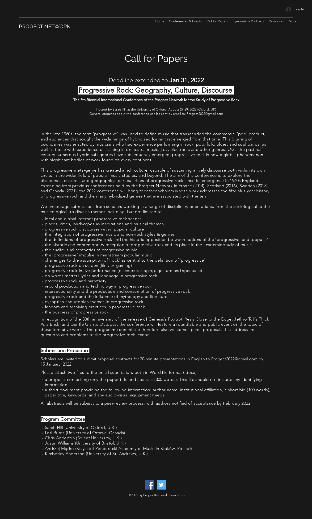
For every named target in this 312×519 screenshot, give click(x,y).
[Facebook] (149, 485)
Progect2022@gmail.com (205, 113)
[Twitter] (161, 485)
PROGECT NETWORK (44, 26)
